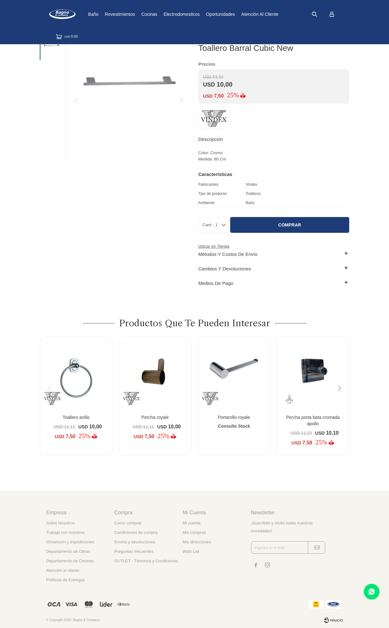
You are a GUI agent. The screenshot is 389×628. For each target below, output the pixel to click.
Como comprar (127, 523)
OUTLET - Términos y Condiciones (146, 561)
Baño (115, 14)
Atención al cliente (282, 14)
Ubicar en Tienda (213, 246)
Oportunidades (242, 14)
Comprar (289, 224)
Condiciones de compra (136, 532)
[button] (314, 14)
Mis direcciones (197, 542)
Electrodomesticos (203, 14)
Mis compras (194, 532)
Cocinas (171, 14)
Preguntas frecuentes (133, 551)
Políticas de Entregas (65, 579)
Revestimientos (142, 14)
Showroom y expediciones (70, 542)
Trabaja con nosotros (65, 532)
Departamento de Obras (68, 551)
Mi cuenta (191, 523)
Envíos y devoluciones (134, 542)
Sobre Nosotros (60, 523)
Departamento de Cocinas (70, 561)
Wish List (191, 551)
